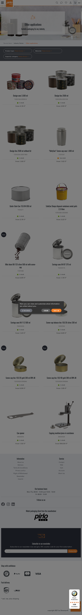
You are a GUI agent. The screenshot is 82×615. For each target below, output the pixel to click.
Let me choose (26, 310)
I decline (46, 310)
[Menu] (78, 590)
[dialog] (41, 307)
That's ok (56, 310)
